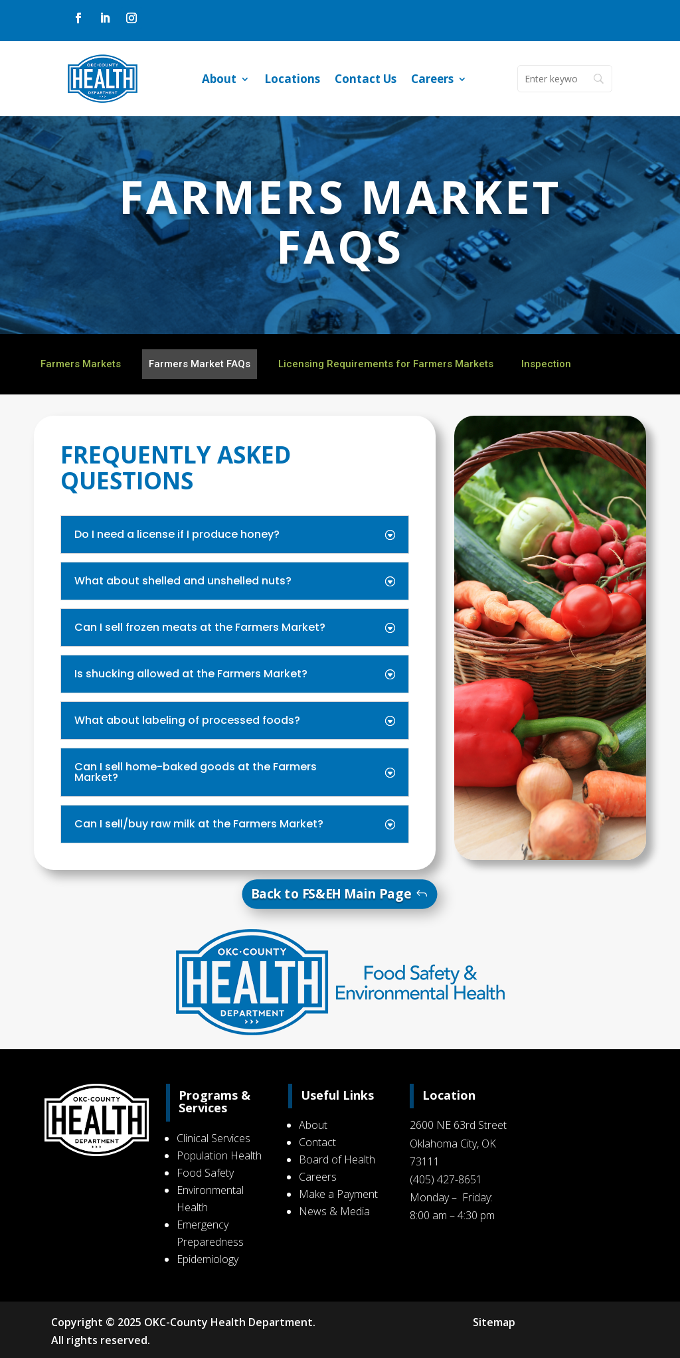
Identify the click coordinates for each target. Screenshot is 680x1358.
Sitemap (492, 1322)
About (219, 80)
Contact (317, 1142)
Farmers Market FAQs (199, 364)
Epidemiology (209, 1259)
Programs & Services (216, 1101)
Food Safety (206, 1172)
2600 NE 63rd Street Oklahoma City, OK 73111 (457, 1143)
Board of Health (337, 1159)
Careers (432, 80)
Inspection (546, 364)
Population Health (220, 1155)
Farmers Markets (81, 364)
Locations (292, 80)
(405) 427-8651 (445, 1179)
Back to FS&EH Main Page (331, 893)
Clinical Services (215, 1138)
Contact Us (365, 80)
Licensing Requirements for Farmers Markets (385, 364)
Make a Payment (338, 1194)
